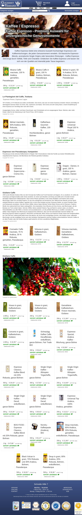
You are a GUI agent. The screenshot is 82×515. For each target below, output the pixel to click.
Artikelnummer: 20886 (9, 142)
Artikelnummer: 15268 (36, 145)
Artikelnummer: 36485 (49, 476)
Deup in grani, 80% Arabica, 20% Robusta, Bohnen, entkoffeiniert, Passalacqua (54, 461)
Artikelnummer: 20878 (9, 90)
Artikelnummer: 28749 (62, 323)
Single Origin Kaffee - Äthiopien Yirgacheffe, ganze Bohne (41, 372)
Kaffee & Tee (6, 13)
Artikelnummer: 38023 (36, 416)
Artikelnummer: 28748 (36, 320)
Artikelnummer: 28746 (62, 246)
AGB (67, 491)
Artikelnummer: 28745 (36, 244)
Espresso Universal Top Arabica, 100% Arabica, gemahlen (67, 401)
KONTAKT (14, 491)
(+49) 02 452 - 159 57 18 (41, 489)
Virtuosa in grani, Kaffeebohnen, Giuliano (42, 232)
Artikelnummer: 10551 (36, 183)
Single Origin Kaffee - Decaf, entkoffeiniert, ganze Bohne (14, 401)
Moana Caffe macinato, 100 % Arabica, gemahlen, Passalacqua (13, 75)
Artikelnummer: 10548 (62, 142)
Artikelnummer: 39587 (9, 447)
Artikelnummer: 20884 (62, 87)
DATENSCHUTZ (68, 489)
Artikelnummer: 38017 (9, 387)
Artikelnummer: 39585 (62, 416)
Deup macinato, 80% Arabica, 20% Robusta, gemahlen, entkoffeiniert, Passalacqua (67, 430)
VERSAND (14, 487)
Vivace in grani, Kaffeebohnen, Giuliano (15, 308)
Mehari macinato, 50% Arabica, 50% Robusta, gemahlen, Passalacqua (14, 127)
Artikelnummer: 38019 (62, 387)
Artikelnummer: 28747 (9, 320)
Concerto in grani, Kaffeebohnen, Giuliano (16, 334)
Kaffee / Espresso (14, 13)
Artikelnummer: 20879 (36, 87)
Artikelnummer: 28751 (9, 346)
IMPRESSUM (68, 487)
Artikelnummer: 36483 (62, 445)
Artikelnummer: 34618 (36, 354)
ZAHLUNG (14, 489)
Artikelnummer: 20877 (62, 183)
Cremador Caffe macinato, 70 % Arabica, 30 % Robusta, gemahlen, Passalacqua (13, 234)
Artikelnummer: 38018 (36, 387)
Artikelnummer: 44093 (36, 442)
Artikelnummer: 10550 (9, 186)
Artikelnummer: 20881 (9, 249)
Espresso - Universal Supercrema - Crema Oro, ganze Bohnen (14, 171)
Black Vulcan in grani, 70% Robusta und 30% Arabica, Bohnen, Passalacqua (27, 461)
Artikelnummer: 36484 (22, 476)
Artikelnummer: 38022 (9, 416)
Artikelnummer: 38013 (62, 351)
